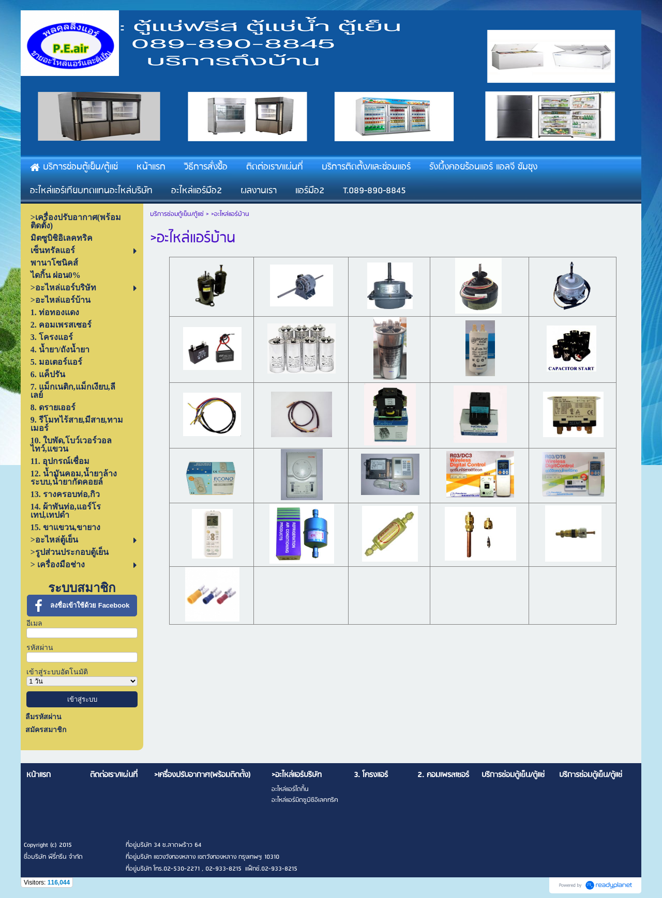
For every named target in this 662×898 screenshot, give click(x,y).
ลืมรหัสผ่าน (43, 717)
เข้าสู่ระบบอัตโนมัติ (57, 672)
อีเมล (34, 623)
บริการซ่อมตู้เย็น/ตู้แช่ (177, 214)
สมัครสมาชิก (45, 730)
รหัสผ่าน (39, 648)
